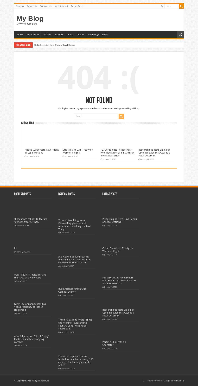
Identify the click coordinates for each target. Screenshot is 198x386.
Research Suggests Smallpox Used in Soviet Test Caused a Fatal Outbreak (154, 152)
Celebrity (47, 34)
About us (20, 6)
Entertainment (33, 34)
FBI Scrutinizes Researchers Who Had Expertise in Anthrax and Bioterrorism (117, 152)
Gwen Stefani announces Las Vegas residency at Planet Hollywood (30, 306)
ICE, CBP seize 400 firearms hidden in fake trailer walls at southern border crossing (74, 259)
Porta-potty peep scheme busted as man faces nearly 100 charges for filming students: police (75, 361)
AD (160, 381)
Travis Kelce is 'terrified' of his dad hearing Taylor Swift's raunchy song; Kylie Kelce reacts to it (75, 324)
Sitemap (180, 381)
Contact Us (32, 6)
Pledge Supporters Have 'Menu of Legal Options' (54, 45)
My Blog (30, 18)
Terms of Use (46, 6)
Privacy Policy (77, 6)
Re (15, 248)
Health (105, 34)
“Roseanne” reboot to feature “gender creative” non (30, 220)
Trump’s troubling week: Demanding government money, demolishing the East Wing (74, 225)
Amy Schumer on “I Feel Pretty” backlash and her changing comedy (31, 339)
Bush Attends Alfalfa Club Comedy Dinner (72, 290)
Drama (70, 34)
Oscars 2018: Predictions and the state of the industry (30, 276)
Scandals (59, 34)
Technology (93, 34)
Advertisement (61, 6)
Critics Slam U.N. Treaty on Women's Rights (78, 151)
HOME (20, 34)
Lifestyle (80, 34)
